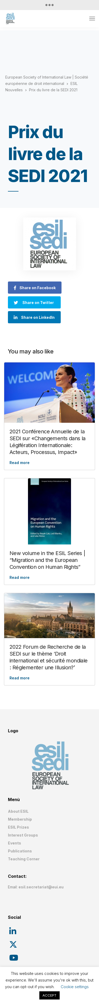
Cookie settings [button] (75, 986)
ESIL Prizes (18, 827)
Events (14, 843)
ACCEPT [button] (49, 995)
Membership (20, 819)
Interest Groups (23, 835)
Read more (20, 462)
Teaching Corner (24, 859)
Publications (20, 851)
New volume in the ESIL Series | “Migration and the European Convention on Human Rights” (47, 560)
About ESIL (18, 811)
